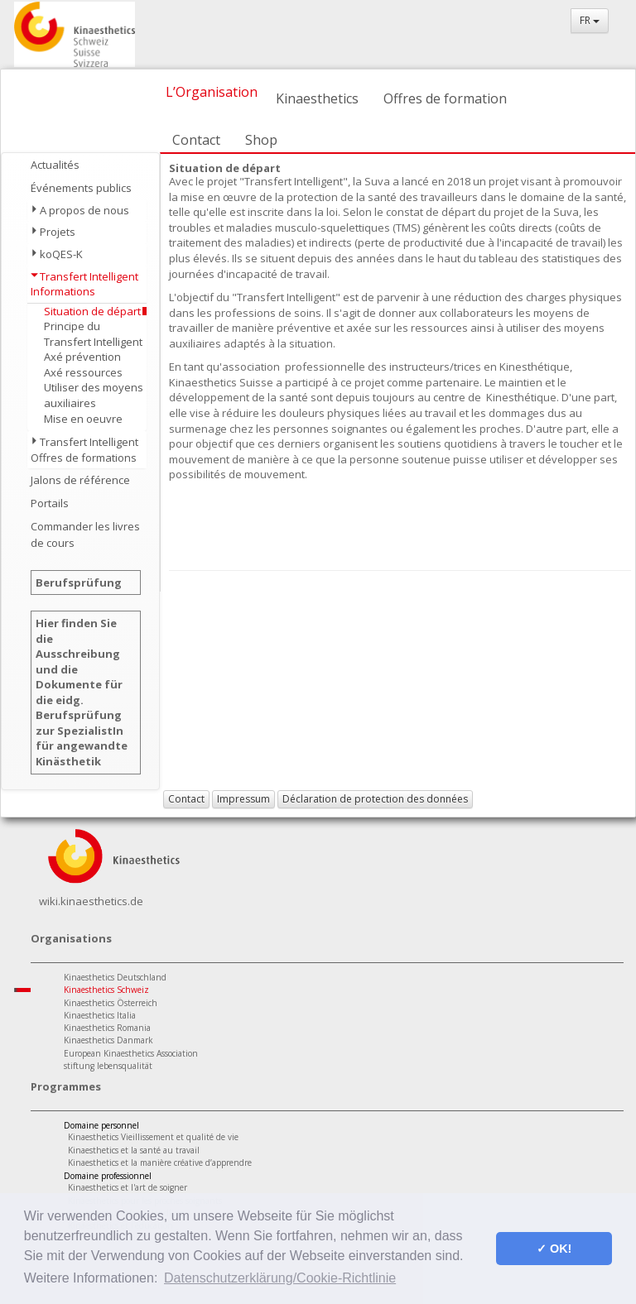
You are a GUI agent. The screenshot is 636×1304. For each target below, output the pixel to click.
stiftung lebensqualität (108, 1065)
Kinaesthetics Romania (107, 1027)
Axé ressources (83, 372)
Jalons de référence (80, 479)
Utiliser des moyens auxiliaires (93, 395)
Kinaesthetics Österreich (110, 1003)
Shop (261, 140)
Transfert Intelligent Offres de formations (84, 449)
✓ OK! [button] (554, 1248)
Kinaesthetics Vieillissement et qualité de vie (153, 1137)
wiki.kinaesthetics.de (91, 901)
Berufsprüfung (79, 582)
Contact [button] (186, 799)
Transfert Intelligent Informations (84, 284)
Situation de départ (92, 311)
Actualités (55, 164)
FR (590, 20)
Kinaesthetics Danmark (108, 1040)
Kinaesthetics (317, 98)
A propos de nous (84, 210)
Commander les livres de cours (85, 534)
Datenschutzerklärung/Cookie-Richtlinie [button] (280, 1278)
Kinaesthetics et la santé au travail (134, 1150)
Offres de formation (445, 98)
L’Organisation (212, 92)
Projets (57, 231)
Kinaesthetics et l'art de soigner (127, 1187)
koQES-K (61, 254)
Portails (50, 503)
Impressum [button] (243, 799)
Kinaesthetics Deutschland (115, 977)
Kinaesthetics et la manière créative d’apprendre (160, 1162)
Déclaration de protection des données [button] (375, 799)
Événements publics (81, 187)
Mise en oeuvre (83, 418)
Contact (196, 140)
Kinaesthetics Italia (100, 1015)
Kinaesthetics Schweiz (106, 989)
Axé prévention (82, 356)
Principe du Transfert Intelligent (93, 334)
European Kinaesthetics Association (131, 1053)
